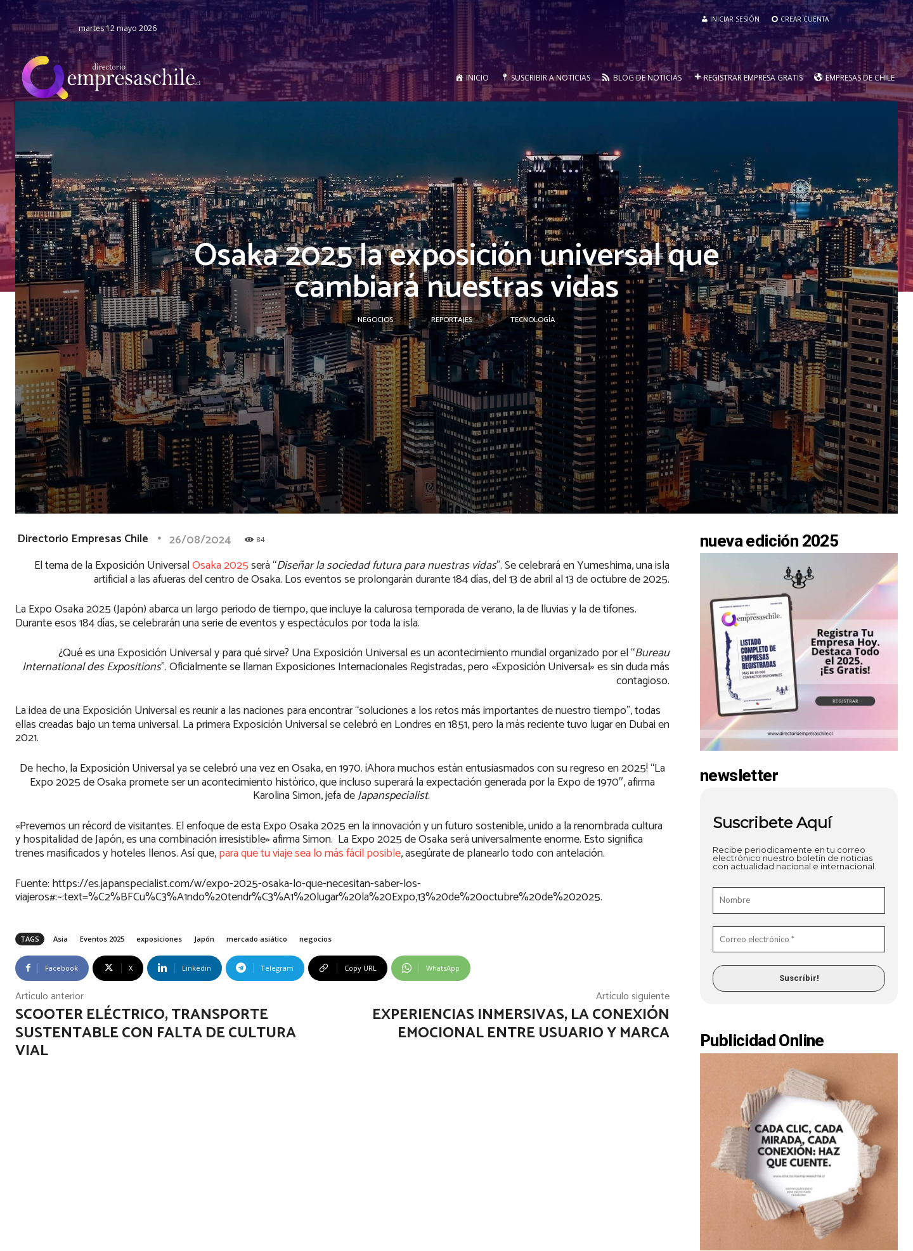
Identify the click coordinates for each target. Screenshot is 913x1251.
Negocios (375, 320)
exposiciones (159, 938)
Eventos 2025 (102, 938)
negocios (315, 938)
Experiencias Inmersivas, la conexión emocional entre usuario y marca (521, 1024)
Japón (204, 938)
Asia (60, 938)
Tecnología (533, 320)
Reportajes (451, 320)
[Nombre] (799, 900)
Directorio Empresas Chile (82, 538)
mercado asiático (256, 938)
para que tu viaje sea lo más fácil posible (310, 853)
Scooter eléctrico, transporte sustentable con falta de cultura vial (155, 1033)
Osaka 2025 (220, 565)
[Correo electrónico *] (799, 939)
